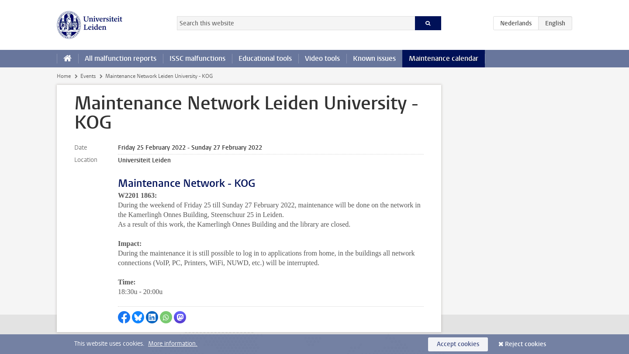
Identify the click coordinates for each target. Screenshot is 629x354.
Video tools (322, 58)
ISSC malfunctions (197, 58)
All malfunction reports (120, 58)
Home (64, 76)
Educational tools (265, 58)
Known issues (374, 58)
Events (88, 76)
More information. (172, 344)
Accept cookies (458, 344)
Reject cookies (525, 344)
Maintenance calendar (443, 58)
